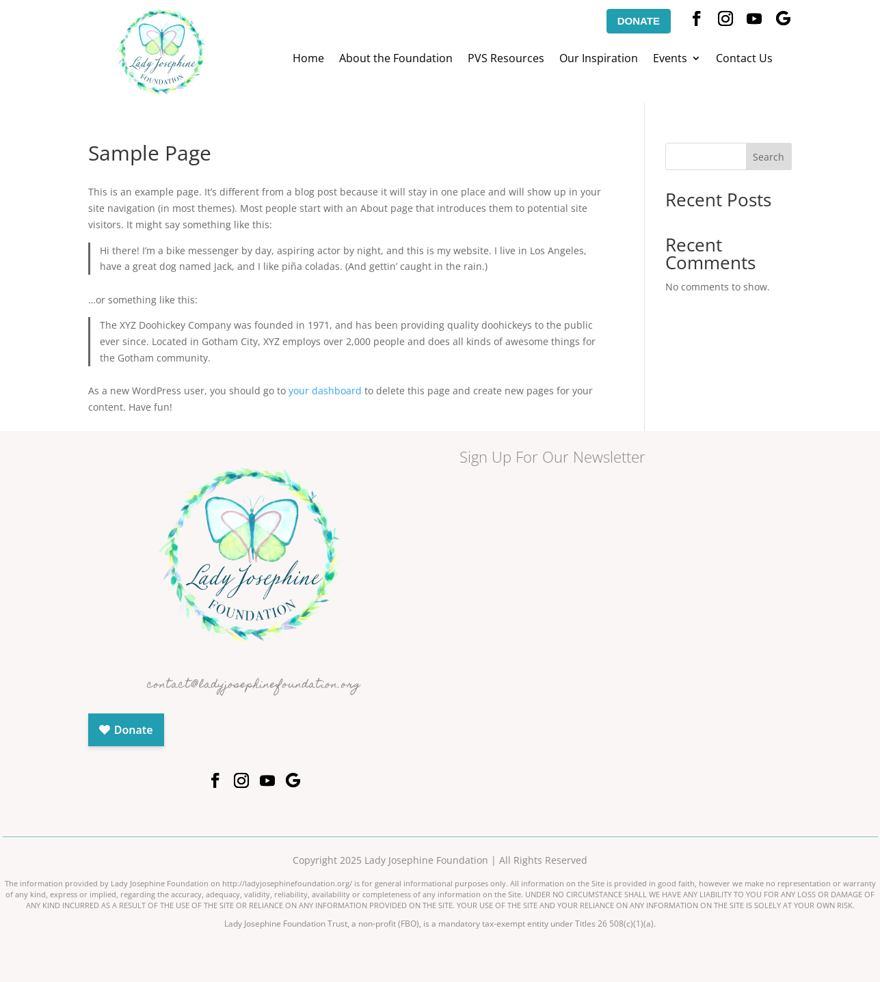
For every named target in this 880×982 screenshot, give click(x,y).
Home (308, 59)
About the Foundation (396, 59)
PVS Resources (506, 59)
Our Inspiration (598, 59)
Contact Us (744, 59)
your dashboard (325, 390)
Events (670, 59)
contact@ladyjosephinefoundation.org (254, 685)
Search (768, 156)
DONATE (638, 21)
